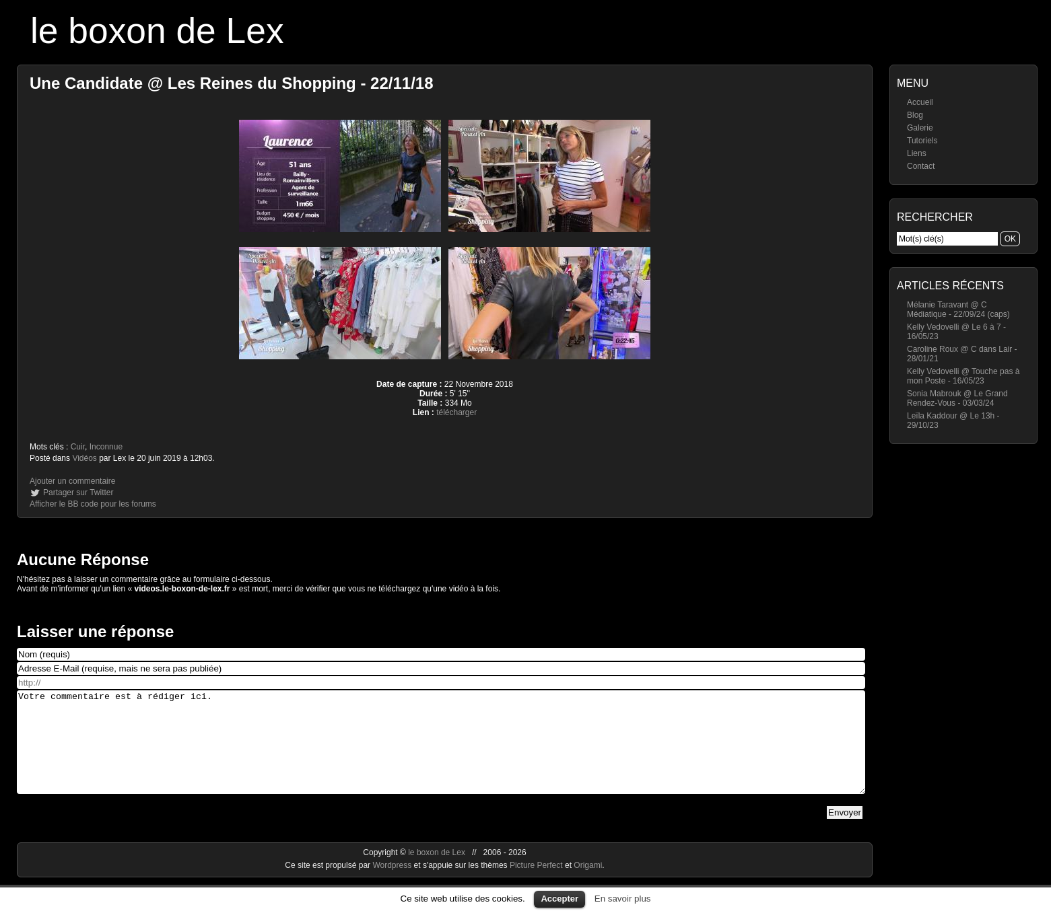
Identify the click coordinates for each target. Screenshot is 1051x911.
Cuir (78, 446)
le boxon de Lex (157, 30)
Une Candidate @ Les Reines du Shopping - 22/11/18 (232, 83)
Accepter (559, 899)
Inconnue (106, 446)
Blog (915, 115)
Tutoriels (922, 140)
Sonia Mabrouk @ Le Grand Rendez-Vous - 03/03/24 (957, 398)
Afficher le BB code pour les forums (93, 504)
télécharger (456, 412)
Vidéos (84, 458)
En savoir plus (623, 899)
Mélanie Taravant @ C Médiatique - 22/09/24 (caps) (958, 309)
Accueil (920, 102)
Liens (916, 153)
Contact (921, 166)
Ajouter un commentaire (72, 481)
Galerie (920, 128)
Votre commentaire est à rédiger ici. (441, 752)
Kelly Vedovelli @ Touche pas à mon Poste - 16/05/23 (963, 376)
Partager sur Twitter (78, 492)
